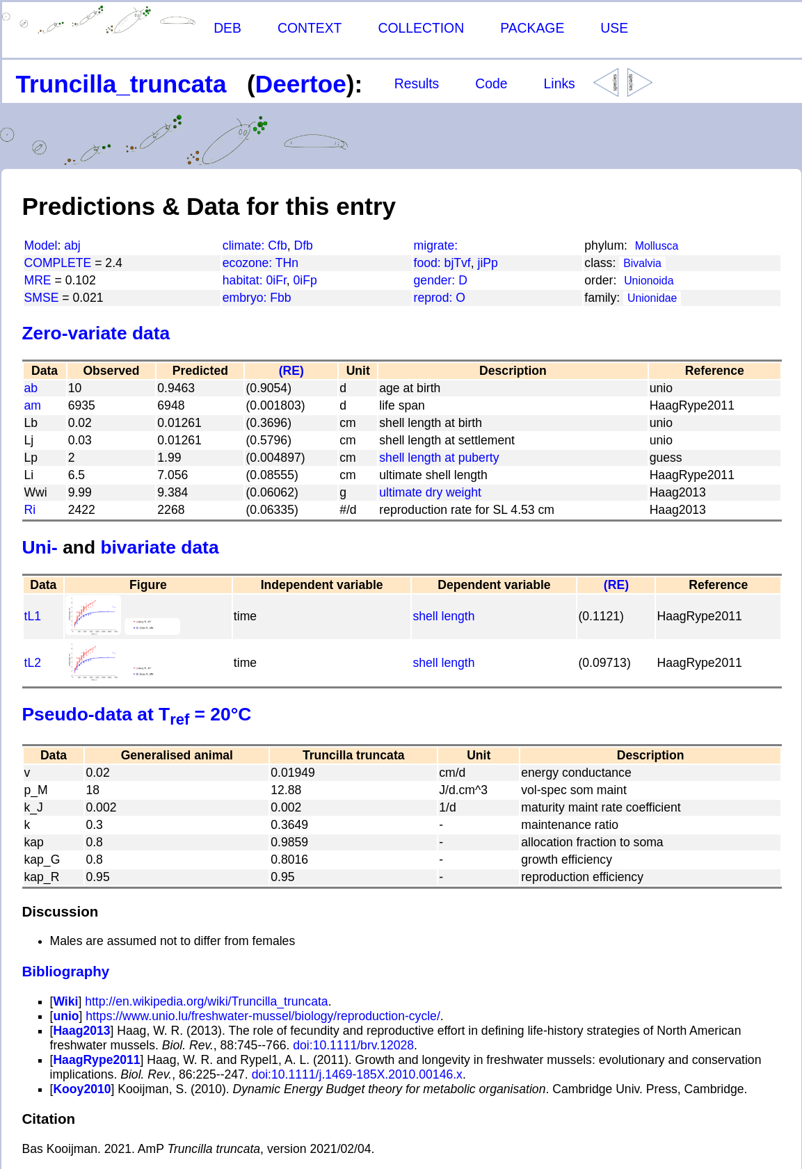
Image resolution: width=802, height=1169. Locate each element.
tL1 (32, 616)
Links (559, 83)
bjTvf (457, 263)
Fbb (280, 298)
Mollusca (656, 246)
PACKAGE (532, 27)
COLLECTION (421, 27)
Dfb (303, 245)
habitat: (244, 280)
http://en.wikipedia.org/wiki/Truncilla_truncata (206, 1001)
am (32, 405)
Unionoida (648, 281)
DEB (227, 27)
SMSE (41, 298)
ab (31, 388)
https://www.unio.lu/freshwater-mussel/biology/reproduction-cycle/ (263, 1016)
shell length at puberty (439, 458)
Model (41, 245)
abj (72, 245)
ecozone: (249, 263)
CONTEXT (310, 27)
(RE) (291, 371)
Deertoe (300, 83)
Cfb (277, 245)
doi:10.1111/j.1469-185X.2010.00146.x (355, 1074)
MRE (37, 280)
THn (286, 263)
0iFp (305, 280)
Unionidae (652, 298)
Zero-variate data (96, 333)
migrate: (436, 245)
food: (429, 263)
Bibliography (66, 971)
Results (417, 83)
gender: (436, 280)
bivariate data (159, 547)
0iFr (276, 280)
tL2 (32, 663)
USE (614, 27)
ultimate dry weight (430, 492)
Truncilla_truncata (121, 83)
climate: (245, 245)
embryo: (246, 298)
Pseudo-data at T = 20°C (137, 714)
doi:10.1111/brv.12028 (351, 1045)
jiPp (488, 263)
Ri (30, 510)
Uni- (40, 547)
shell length (443, 616)
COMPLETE (58, 263)
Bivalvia (642, 263)
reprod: (435, 298)
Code (491, 83)
